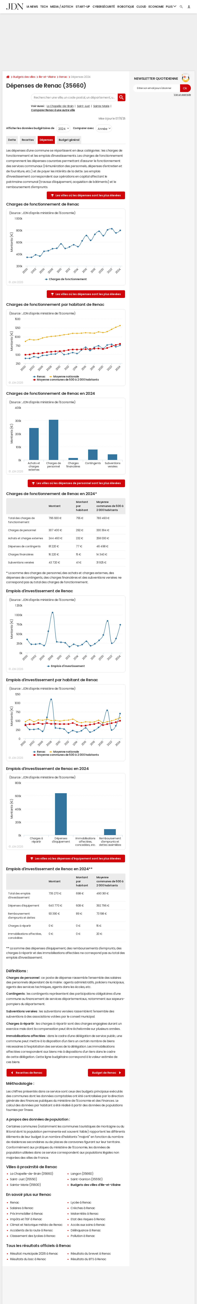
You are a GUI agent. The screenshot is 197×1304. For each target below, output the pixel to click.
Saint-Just (83, 106)
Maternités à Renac (84, 1213)
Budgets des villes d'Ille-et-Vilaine (96, 1184)
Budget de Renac (106, 1072)
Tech (44, 6)
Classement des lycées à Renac (32, 1235)
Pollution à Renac (83, 1235)
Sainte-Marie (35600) (25, 1184)
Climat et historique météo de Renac (36, 1224)
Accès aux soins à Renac (88, 1224)
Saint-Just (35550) (23, 1179)
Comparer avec (83, 128)
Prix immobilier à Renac (26, 1213)
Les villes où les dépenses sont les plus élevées (88, 195)
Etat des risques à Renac (88, 1219)
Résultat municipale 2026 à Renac (34, 1253)
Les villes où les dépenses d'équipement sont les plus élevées (78, 858)
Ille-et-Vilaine (47, 76)
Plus (171, 6)
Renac (63, 76)
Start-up (83, 6)
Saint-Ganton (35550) (87, 1179)
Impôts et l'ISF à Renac (26, 1219)
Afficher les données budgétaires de (30, 128)
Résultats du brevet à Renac (91, 1253)
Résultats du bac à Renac (28, 1259)
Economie (156, 6)
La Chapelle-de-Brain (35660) (31, 1173)
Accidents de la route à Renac (31, 1230)
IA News (32, 6)
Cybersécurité (104, 6)
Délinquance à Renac (86, 1230)
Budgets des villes (24, 76)
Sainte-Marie (101, 106)
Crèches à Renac (83, 1207)
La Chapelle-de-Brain (60, 106)
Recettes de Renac (26, 1072)
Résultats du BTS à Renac (88, 1259)
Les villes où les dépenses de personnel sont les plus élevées (79, 483)
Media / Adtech (61, 6)
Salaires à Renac (21, 1207)
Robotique (125, 6)
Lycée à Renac (81, 1202)
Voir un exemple (182, 95)
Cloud (141, 6)
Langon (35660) (82, 1173)
